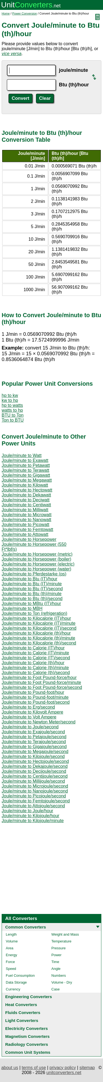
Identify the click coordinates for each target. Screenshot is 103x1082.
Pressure (58, 948)
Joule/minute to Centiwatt (26, 504)
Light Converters (21, 1020)
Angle (55, 969)
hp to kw (10, 395)
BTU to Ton (13, 415)
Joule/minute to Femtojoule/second (36, 801)
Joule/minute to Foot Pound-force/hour (39, 677)
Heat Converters (21, 1004)
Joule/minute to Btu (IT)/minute (32, 583)
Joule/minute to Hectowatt (27, 490)
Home (6, 13)
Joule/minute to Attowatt (25, 534)
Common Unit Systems (27, 1052)
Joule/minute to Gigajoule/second (34, 746)
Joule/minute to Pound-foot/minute (35, 697)
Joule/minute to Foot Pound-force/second (42, 687)
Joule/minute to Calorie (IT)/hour (33, 648)
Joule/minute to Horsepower (29, 539)
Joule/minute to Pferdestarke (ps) (34, 574)
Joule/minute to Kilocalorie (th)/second (39, 643)
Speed (11, 969)
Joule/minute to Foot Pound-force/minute (41, 682)
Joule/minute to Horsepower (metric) (37, 554)
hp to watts (12, 405)
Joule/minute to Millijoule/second (33, 781)
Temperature (61, 941)
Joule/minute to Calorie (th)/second (36, 672)
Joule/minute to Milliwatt (25, 509)
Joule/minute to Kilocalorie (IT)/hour (36, 618)
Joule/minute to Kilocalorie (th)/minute (38, 638)
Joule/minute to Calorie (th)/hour (33, 662)
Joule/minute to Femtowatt (27, 529)
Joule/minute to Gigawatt (26, 475)
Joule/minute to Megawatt (27, 480)
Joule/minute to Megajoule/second (35, 751)
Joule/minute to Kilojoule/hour (30, 815)
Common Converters (25, 927)
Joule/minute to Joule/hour (27, 810)
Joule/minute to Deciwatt (25, 500)
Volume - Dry (61, 982)
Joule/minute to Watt (21, 455)
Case (55, 989)
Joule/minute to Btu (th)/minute (32, 593)
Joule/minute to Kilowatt (25, 485)
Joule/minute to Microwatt (26, 514)
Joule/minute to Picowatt (25, 524)
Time (55, 962)
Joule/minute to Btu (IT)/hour (29, 579)
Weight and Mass (65, 934)
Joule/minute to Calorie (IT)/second (36, 657)
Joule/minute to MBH (22, 608)
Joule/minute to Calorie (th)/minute (35, 667)
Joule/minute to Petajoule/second (34, 736)
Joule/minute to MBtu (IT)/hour (31, 603)
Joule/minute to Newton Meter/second (39, 722)
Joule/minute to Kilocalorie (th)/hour (36, 633)
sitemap (87, 1067)
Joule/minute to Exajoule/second (33, 731)
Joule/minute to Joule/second (30, 727)
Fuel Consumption (20, 975)
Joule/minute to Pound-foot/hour (33, 692)
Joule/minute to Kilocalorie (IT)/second (39, 628)
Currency (13, 989)
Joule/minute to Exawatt (25, 460)
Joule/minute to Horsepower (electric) (38, 564)
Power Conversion (24, 13)
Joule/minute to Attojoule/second (33, 805)
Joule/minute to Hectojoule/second (35, 761)
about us (9, 1067)
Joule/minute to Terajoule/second (34, 741)
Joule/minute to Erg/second (28, 707)
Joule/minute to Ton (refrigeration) (34, 613)
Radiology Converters (26, 1044)
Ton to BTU (13, 420)
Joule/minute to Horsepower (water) (36, 569)
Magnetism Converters (27, 1036)
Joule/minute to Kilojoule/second (33, 756)
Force (10, 962)
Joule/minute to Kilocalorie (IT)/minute (39, 623)
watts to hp (12, 410)
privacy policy (62, 1067)
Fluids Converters (22, 1012)
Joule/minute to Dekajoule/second (35, 766)
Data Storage (16, 982)
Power (56, 955)
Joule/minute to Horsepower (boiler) (36, 559)
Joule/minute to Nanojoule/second (35, 791)
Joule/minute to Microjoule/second (35, 786)
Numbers (58, 975)
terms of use (34, 1067)
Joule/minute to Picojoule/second (34, 796)
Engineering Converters (28, 996)
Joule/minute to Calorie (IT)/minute (35, 653)
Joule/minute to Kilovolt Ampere (32, 712)
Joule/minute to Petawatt (26, 465)
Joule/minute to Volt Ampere (29, 717)
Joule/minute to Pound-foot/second (35, 702)
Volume (12, 941)
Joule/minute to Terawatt (25, 470)
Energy (11, 955)
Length (11, 934)
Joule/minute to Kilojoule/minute (33, 820)
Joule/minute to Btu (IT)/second (32, 588)
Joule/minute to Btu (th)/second (32, 598)
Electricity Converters (26, 1028)
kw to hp (10, 400)
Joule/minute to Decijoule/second (34, 771)
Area (9, 948)
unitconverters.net (63, 1072)
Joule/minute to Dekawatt (26, 495)
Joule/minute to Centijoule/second (35, 776)
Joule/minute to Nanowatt (26, 519)
